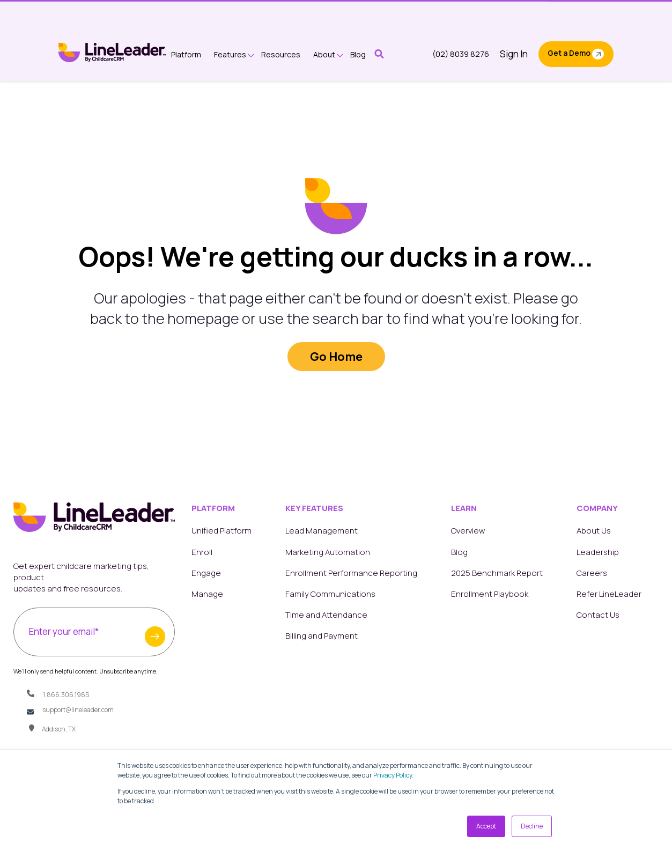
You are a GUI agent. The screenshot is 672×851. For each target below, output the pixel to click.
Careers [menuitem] (592, 573)
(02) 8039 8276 (460, 54)
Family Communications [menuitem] (330, 594)
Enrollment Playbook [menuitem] (489, 594)
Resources (280, 54)
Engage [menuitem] (206, 573)
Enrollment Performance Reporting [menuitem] (351, 573)
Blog (358, 54)
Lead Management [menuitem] (321, 530)
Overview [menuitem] (468, 530)
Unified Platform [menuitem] (221, 530)
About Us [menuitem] (594, 530)
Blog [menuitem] (459, 552)
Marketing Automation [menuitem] (327, 552)
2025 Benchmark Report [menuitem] (497, 573)
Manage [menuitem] (207, 594)
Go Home (336, 357)
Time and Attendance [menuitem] (326, 614)
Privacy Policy (392, 775)
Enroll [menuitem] (201, 552)
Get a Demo (569, 53)
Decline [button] (532, 826)
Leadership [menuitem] (598, 552)
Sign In (514, 54)
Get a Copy (422, 13)
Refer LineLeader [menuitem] (609, 594)
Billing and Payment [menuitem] (321, 635)
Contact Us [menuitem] (598, 614)
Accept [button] (486, 826)
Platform (186, 54)
